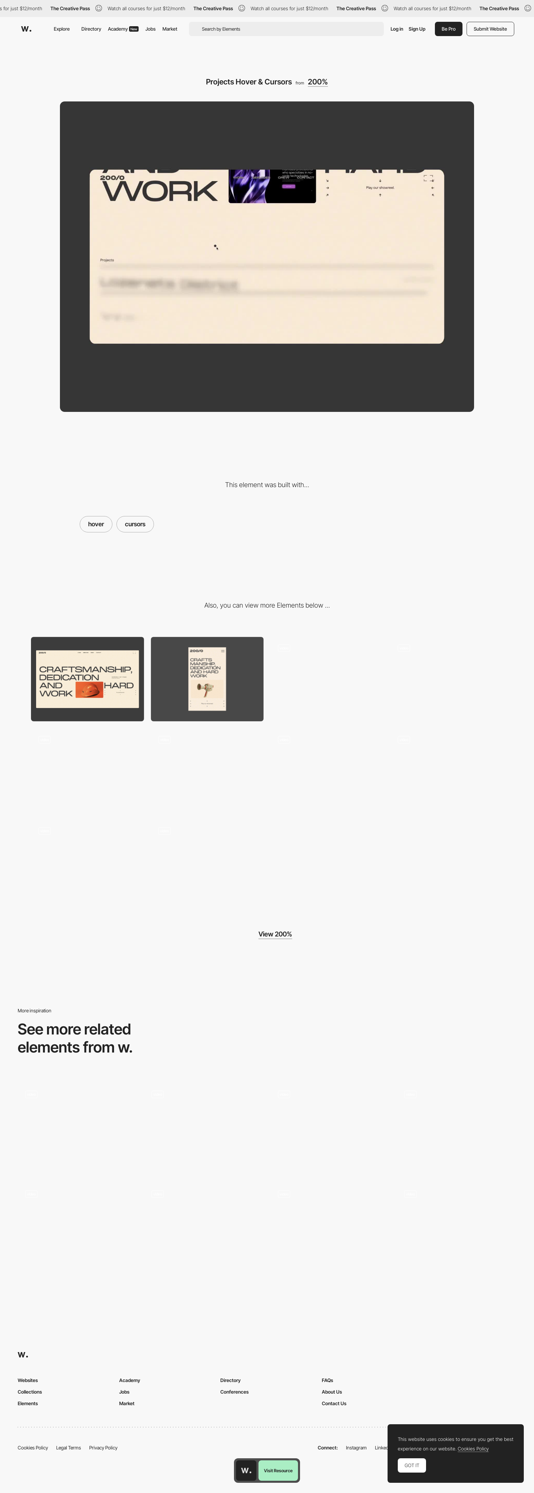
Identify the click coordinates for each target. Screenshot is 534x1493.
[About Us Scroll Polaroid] (207, 770)
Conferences (234, 1392)
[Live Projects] (77, 1127)
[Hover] (330, 1227)
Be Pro (449, 29)
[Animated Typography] (77, 1227)
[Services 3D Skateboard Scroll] (446, 679)
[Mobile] (207, 679)
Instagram (356, 1447)
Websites (28, 1380)
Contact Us (334, 1403)
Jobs (150, 29)
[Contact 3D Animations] (446, 770)
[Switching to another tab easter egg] (326, 770)
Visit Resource (278, 1470)
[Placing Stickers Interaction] (87, 862)
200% (318, 81)
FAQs (327, 1380)
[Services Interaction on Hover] (204, 1227)
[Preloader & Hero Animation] (326, 679)
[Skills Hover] (204, 1127)
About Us (332, 1392)
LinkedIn (383, 1447)
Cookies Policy (33, 1447)
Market (169, 29)
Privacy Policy (103, 1447)
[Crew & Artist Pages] (207, 862)
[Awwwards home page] (246, 1470)
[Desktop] (87, 679)
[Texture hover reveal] (456, 1227)
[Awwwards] (26, 29)
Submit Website (490, 29)
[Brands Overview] (456, 1127)
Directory (91, 29)
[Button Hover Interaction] (330, 1127)
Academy (123, 29)
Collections (30, 1392)
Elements (28, 1403)
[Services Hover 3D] (87, 770)
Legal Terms (68, 1447)
